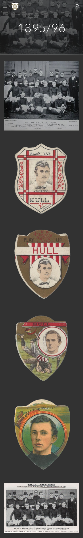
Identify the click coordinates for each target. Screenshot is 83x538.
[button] (5, 6)
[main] (41, 27)
